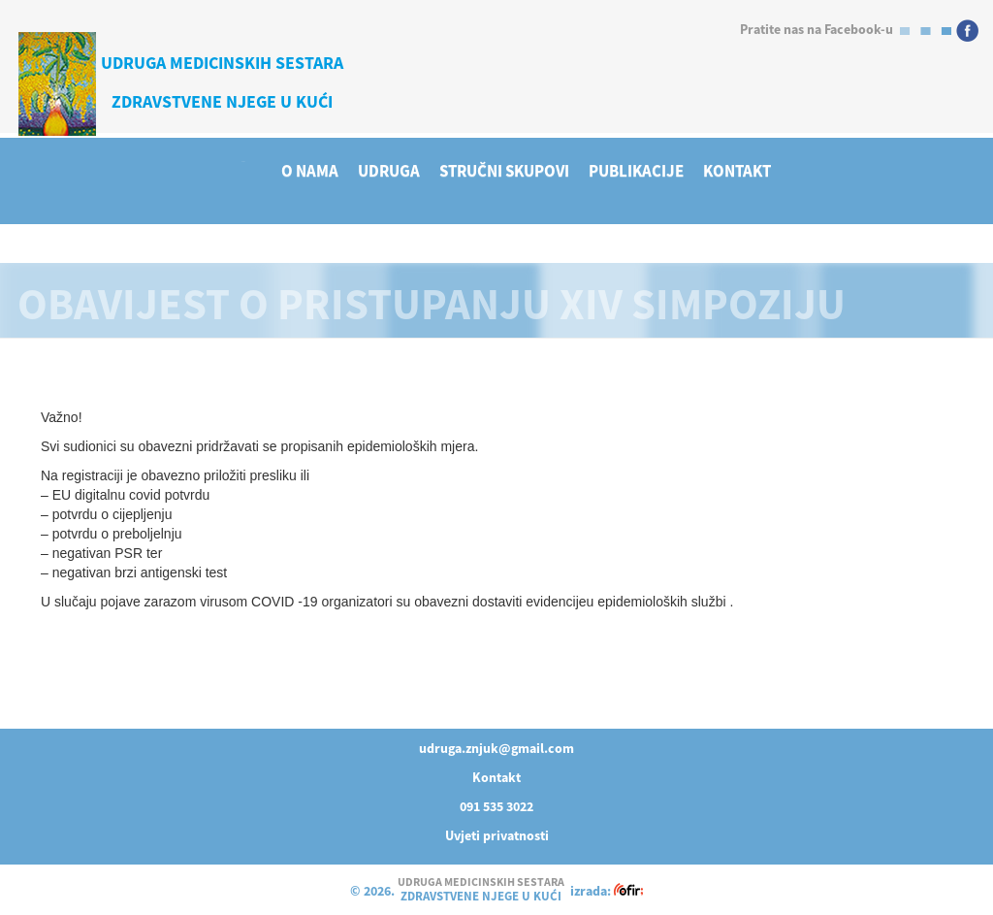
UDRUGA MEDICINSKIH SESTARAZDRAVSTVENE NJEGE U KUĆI (222, 82)
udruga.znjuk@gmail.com (496, 748)
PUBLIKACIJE (636, 171)
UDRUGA (389, 171)
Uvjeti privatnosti (497, 835)
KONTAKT (737, 171)
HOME (243, 160)
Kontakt (496, 777)
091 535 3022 (496, 806)
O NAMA (309, 171)
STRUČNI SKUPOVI (504, 171)
